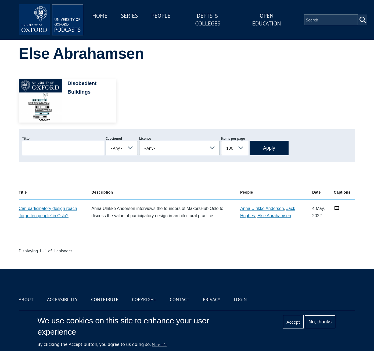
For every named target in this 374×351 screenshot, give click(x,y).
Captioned (114, 138)
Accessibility (62, 299)
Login (240, 299)
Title (26, 138)
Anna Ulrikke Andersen (262, 208)
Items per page (233, 138)
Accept (293, 322)
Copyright (144, 299)
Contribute (104, 299)
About (26, 299)
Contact (179, 299)
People (160, 15)
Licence (145, 138)
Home (99, 15)
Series (129, 15)
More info (159, 344)
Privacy (211, 299)
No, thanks (320, 321)
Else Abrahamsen (274, 215)
